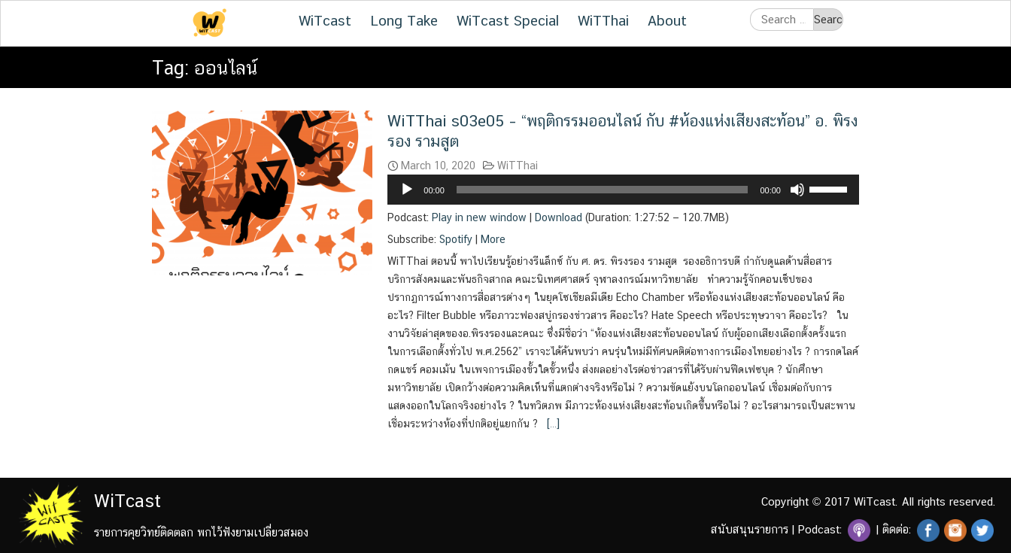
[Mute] (797, 189)
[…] (552, 424)
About (667, 20)
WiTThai (603, 20)
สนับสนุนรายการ (749, 529)
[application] (623, 190)
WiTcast (325, 20)
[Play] (406, 189)
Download (558, 217)
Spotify (455, 239)
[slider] (602, 189)
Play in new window (479, 217)
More (493, 239)
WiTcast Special (508, 20)
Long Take (404, 20)
